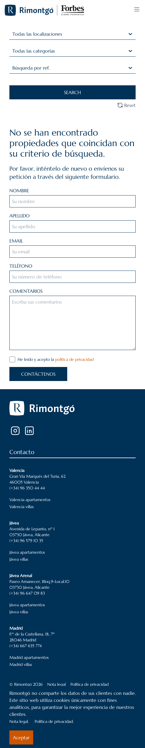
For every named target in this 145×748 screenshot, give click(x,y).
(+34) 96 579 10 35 (26, 540)
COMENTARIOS (26, 291)
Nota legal (56, 684)
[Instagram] (15, 431)
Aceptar (21, 737)
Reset (126, 105)
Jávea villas (18, 559)
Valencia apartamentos (29, 499)
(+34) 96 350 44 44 (27, 488)
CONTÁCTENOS (38, 374)
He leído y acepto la (56, 359)
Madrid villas (20, 664)
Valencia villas (21, 506)
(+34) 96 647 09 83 (27, 593)
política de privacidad (74, 359)
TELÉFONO (20, 266)
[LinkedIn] (29, 431)
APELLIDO (19, 216)
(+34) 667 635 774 (25, 645)
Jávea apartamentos (27, 552)
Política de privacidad (89, 684)
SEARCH (72, 92)
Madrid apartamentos (29, 657)
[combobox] (13, 33)
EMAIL (16, 241)
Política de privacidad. (54, 721)
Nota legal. (19, 721)
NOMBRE (19, 190)
